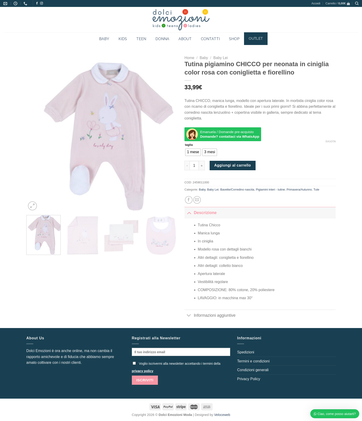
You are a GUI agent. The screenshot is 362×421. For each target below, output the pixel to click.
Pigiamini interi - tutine (270, 189)
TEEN (141, 39)
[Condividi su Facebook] (189, 200)
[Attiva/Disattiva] (188, 213)
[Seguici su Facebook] (37, 3)
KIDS (122, 39)
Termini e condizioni (253, 361)
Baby (204, 58)
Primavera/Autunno (299, 189)
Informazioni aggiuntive (209, 316)
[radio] (193, 152)
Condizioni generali (252, 370)
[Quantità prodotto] (194, 165)
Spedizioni (245, 352)
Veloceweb (222, 415)
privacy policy (142, 371)
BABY (104, 39)
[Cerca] (357, 3)
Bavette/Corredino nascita (237, 189)
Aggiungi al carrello (232, 165)
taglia (189, 144)
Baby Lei (220, 58)
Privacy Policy (248, 379)
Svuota (331, 141)
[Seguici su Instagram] (41, 3)
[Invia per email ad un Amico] (197, 200)
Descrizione (200, 213)
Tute (316, 189)
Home (189, 58)
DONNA (162, 39)
